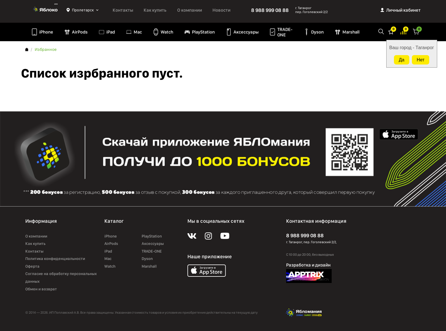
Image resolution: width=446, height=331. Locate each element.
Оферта (32, 266)
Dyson (317, 32)
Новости (221, 10)
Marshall (351, 32)
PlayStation (203, 32)
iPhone (46, 32)
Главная (26, 49)
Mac (138, 32)
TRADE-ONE (284, 32)
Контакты (123, 10)
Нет (420, 59)
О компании (189, 10)
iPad (110, 32)
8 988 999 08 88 (270, 10)
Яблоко (46, 10)
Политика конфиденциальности (55, 258)
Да (401, 59)
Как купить (155, 10)
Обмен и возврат (41, 289)
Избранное (391, 31)
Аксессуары (246, 32)
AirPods (80, 32)
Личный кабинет (403, 10)
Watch (167, 32)
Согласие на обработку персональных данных (61, 277)
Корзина (416, 31)
